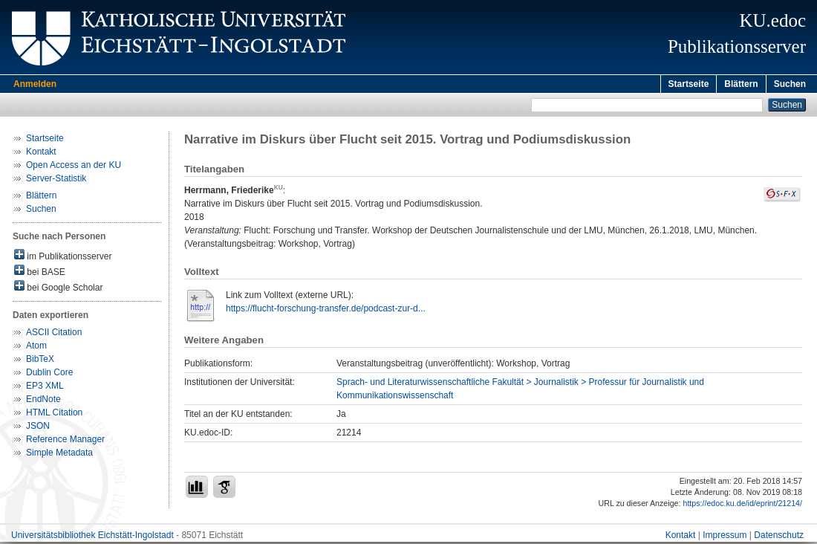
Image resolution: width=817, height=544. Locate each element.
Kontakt (41, 154)
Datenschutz (779, 537)
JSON (38, 428)
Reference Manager (65, 441)
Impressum (724, 537)
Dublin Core (49, 374)
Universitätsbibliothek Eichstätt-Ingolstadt (92, 537)
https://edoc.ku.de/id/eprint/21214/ (742, 505)
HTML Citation (54, 414)
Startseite (688, 84)
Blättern (741, 84)
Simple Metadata (59, 455)
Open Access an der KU (73, 167)
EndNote (43, 401)
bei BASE (39, 273)
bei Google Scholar (58, 288)
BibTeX (40, 361)
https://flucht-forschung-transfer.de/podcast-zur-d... (326, 310)
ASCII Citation (54, 334)
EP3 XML (45, 388)
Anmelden (34, 84)
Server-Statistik (56, 180)
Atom (36, 348)
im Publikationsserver (62, 257)
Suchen (790, 84)
